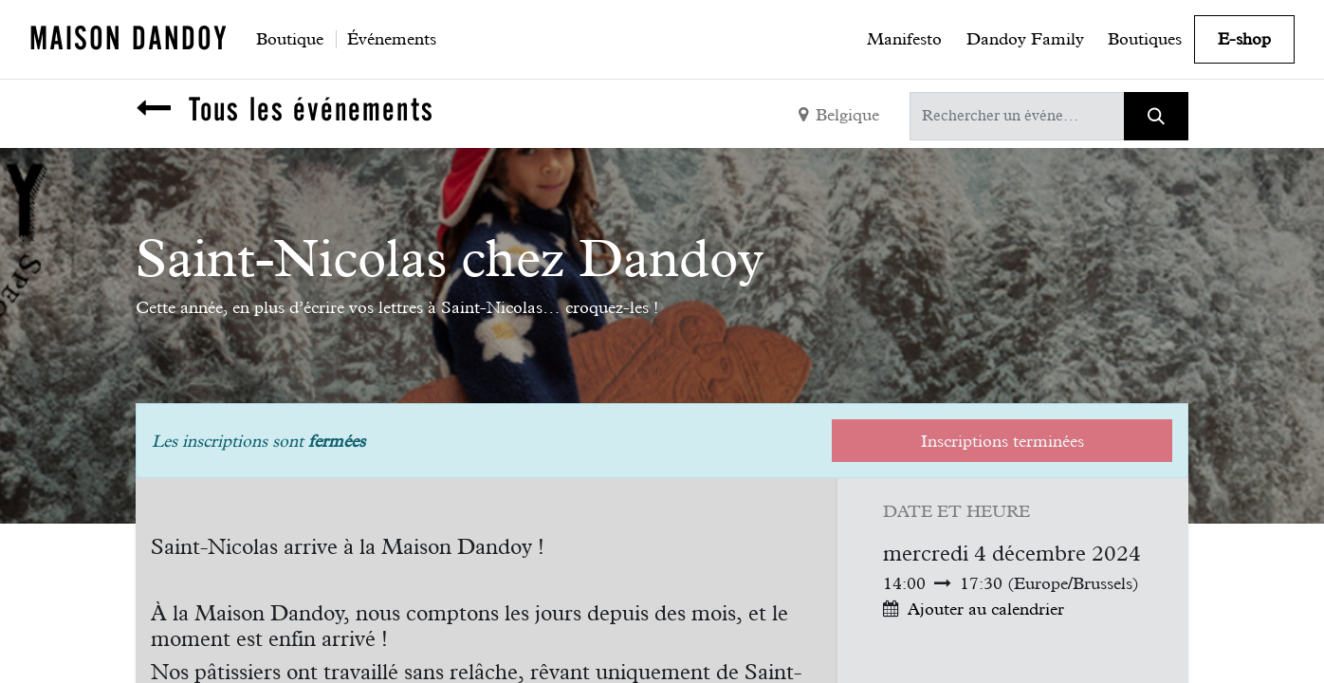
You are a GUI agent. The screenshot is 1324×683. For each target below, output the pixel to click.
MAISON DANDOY (129, 38)
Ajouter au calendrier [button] (986, 608)
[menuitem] (290, 39)
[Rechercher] (1156, 116)
